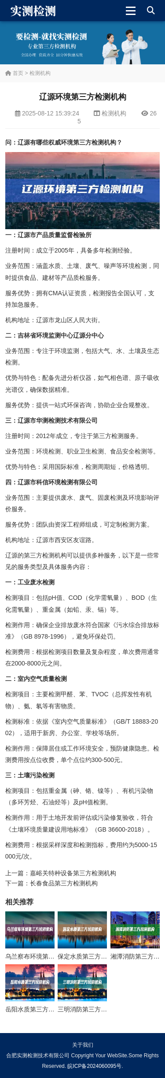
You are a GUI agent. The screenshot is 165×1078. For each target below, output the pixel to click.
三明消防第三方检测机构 (91, 1009)
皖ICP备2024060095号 (94, 1066)
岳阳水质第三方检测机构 (39, 1009)
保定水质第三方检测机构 (91, 956)
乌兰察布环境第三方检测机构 (45, 956)
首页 (14, 73)
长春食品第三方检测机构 (64, 883)
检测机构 (40, 73)
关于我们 (82, 1045)
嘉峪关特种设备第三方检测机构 (73, 873)
